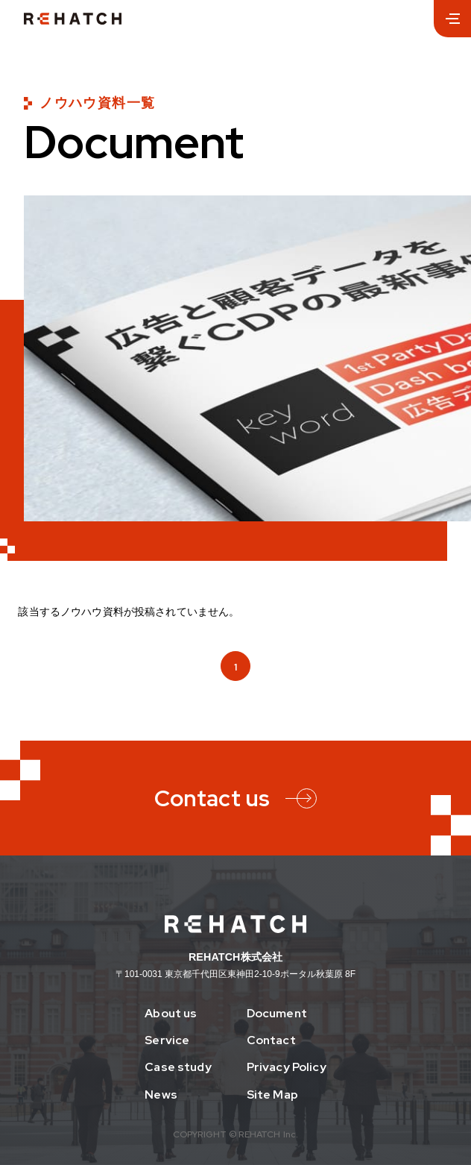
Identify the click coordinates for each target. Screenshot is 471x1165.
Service (167, 1040)
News (161, 1095)
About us (171, 1014)
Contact (271, 1040)
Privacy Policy (286, 1067)
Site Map (272, 1095)
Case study (178, 1067)
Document (277, 1014)
